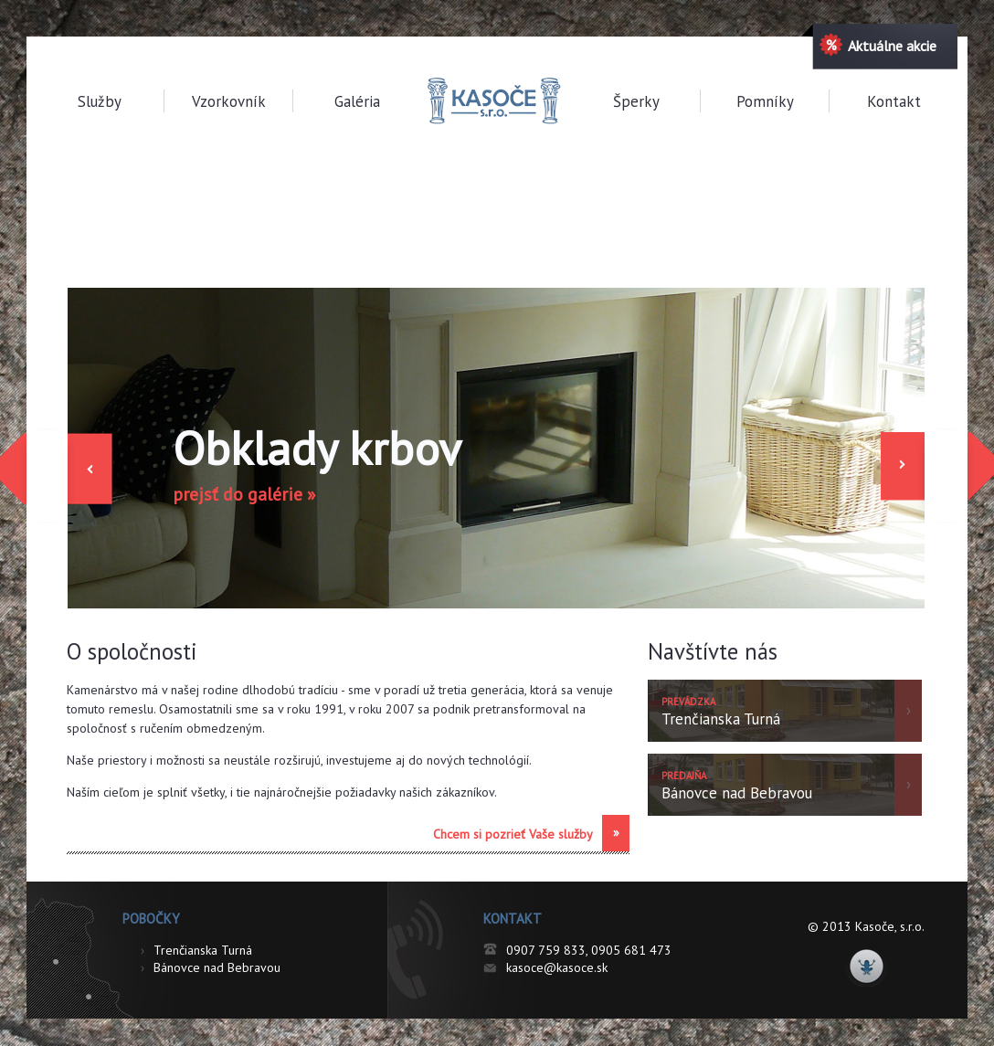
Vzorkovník (229, 101)
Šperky (636, 101)
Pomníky (765, 101)
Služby (100, 101)
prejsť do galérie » (244, 494)
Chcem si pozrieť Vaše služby (531, 833)
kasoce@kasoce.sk (557, 967)
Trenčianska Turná (196, 950)
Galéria (357, 101)
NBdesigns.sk (866, 966)
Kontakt (894, 101)
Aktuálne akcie (878, 44)
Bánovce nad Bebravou (210, 967)
